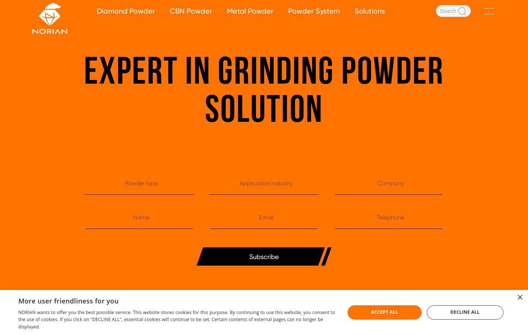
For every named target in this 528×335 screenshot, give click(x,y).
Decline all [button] (465, 312)
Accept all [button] (384, 312)
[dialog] (264, 312)
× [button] (519, 298)
